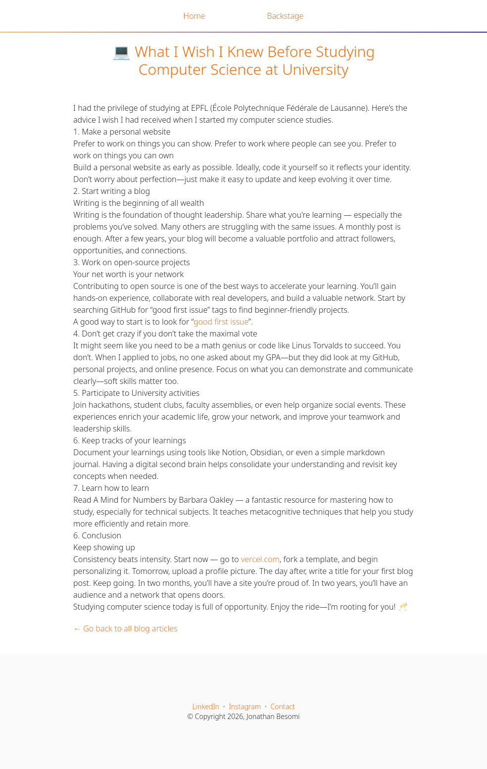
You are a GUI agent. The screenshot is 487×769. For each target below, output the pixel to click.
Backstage (285, 15)
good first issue (221, 321)
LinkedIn (205, 706)
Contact (283, 706)
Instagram (245, 706)
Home (194, 15)
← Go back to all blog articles (125, 628)
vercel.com (260, 559)
